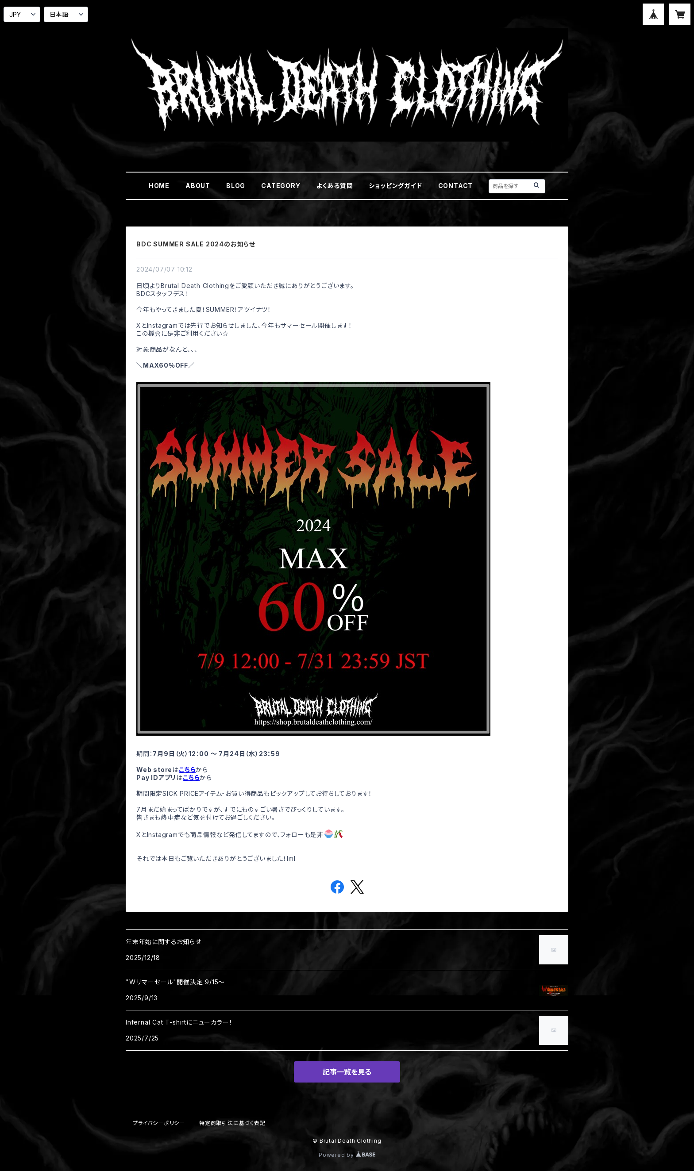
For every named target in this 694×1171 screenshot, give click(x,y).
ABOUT (197, 185)
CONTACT (455, 185)
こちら (187, 769)
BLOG (235, 185)
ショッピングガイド (395, 185)
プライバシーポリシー (159, 1123)
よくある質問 (334, 185)
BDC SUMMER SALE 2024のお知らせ (195, 244)
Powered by (347, 1155)
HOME (159, 185)
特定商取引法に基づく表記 (232, 1123)
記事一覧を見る (347, 1071)
